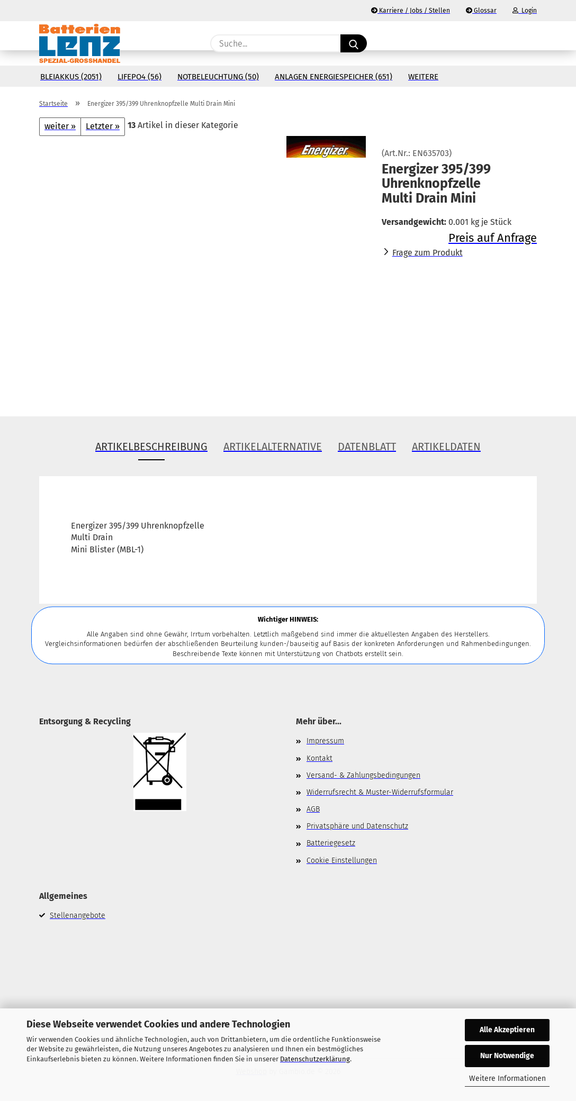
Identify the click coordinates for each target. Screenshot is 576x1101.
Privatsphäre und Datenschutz (357, 826)
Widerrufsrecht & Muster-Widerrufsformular (380, 792)
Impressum (325, 740)
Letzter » (103, 126)
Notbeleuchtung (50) (218, 76)
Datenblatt (367, 446)
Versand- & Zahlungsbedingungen (363, 775)
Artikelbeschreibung (151, 446)
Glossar (481, 10)
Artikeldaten (446, 446)
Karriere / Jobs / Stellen (410, 10)
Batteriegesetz (331, 843)
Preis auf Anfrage (492, 238)
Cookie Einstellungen (342, 860)
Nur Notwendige (507, 1055)
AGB (313, 809)
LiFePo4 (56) (139, 76)
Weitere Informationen (507, 1078)
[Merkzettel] (505, 43)
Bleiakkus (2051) (71, 76)
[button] (531, 43)
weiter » (60, 126)
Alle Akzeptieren (507, 1029)
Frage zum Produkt (427, 253)
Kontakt (319, 758)
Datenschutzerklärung (315, 1059)
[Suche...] (353, 43)
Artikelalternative (272, 446)
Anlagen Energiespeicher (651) (333, 76)
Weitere (423, 76)
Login (524, 10)
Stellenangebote (77, 915)
